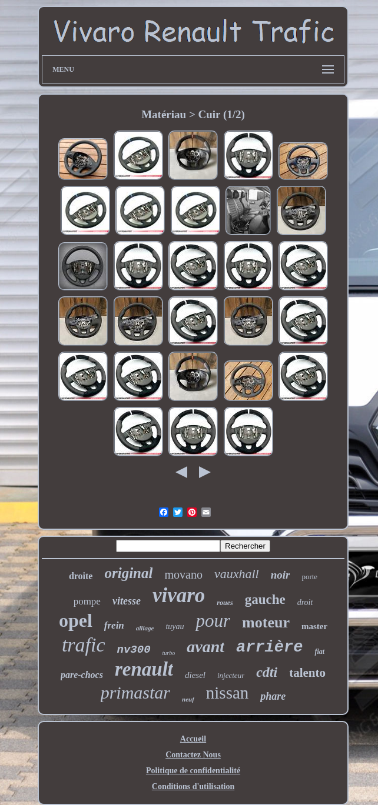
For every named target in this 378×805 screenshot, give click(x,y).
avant (205, 646)
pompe (87, 601)
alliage (145, 628)
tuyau (174, 626)
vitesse (126, 601)
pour (212, 620)
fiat (319, 651)
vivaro (178, 595)
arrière (269, 647)
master (314, 626)
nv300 (134, 649)
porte (309, 576)
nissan (227, 692)
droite (81, 576)
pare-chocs (82, 675)
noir (280, 575)
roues (225, 603)
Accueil (193, 738)
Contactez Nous (193, 754)
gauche (265, 599)
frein (114, 625)
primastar (135, 692)
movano (183, 574)
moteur (266, 622)
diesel (195, 675)
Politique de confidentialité (193, 770)
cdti (266, 672)
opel (75, 620)
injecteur (230, 675)
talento (307, 673)
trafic (83, 645)
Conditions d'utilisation (193, 786)
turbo (169, 653)
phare (273, 696)
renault (144, 669)
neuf (188, 699)
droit (305, 602)
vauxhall (236, 573)
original (128, 573)
